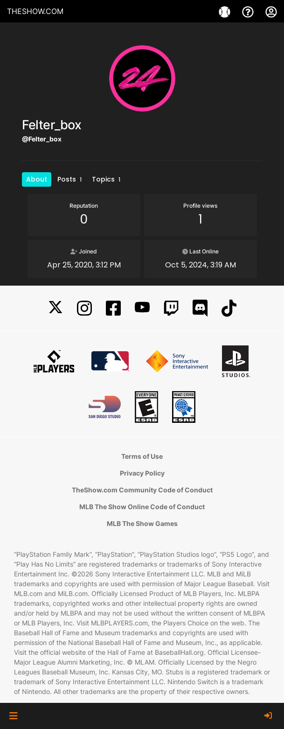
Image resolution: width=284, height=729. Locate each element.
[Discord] (200, 308)
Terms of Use (142, 456)
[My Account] (271, 11)
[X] (55, 308)
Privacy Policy (142, 473)
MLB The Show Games (142, 523)
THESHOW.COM (35, 11)
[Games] (226, 11)
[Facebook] (113, 308)
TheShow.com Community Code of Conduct (142, 490)
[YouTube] (142, 308)
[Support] (249, 11)
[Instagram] (84, 308)
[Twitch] (171, 308)
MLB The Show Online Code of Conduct (142, 507)
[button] (13, 716)
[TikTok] (229, 308)
